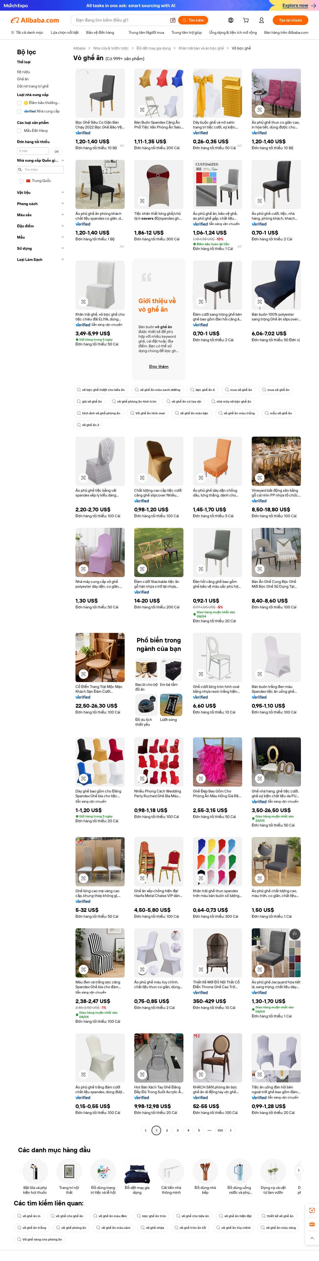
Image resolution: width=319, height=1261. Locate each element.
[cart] (247, 21)
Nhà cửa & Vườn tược (111, 48)
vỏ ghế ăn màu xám (113, 1228)
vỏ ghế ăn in (28, 1216)
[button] (173, 20)
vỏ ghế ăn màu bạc (191, 413)
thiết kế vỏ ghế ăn (277, 1216)
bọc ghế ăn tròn (151, 1216)
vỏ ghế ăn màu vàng (278, 1228)
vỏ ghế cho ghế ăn (67, 1216)
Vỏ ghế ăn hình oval (147, 413)
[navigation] (40, 590)
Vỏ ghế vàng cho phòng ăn (39, 1239)
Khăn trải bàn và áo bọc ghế (201, 48)
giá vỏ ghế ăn (89, 401)
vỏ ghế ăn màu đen (110, 1216)
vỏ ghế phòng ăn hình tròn (134, 401)
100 (220, 1130)
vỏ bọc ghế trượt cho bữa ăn (101, 390)
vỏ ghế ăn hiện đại (235, 1216)
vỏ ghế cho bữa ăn (192, 1216)
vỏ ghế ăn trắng (31, 1228)
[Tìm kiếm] (193, 20)
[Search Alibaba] (120, 20)
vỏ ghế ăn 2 (88, 425)
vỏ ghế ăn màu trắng (237, 413)
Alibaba (79, 48)
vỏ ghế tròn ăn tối (190, 1228)
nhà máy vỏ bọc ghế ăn (231, 401)
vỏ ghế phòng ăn (71, 1228)
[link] (312, 1210)
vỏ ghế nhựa (152, 1228)
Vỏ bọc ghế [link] (241, 48)
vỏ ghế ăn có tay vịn (183, 401)
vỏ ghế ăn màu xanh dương (157, 390)
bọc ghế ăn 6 (202, 390)
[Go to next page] (231, 1130)
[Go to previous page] (145, 1130)
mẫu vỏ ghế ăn (278, 413)
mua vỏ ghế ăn (238, 390)
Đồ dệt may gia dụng (154, 48)
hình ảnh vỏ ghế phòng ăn (98, 413)
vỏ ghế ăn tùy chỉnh (233, 1228)
